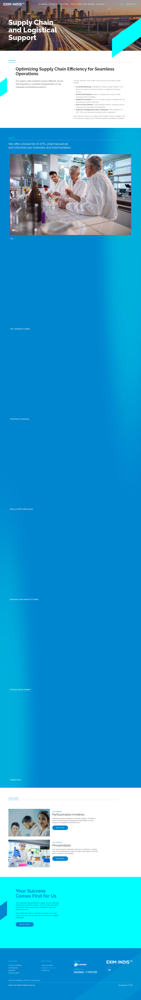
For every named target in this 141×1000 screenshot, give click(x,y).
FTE (11, 239)
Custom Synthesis (15, 965)
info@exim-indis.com (48, 968)
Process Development (20, 690)
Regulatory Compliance (21, 509)
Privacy (26, 980)
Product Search (14, 973)
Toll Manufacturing (20, 329)
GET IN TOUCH (25, 924)
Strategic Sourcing (19, 419)
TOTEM (130, 985)
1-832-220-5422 (47, 965)
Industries (11, 970)
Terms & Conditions (15, 980)
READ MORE (60, 827)
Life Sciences (13, 968)
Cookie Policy (35, 980)
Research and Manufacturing (24, 599)
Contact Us (131, 4)
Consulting (15, 780)
